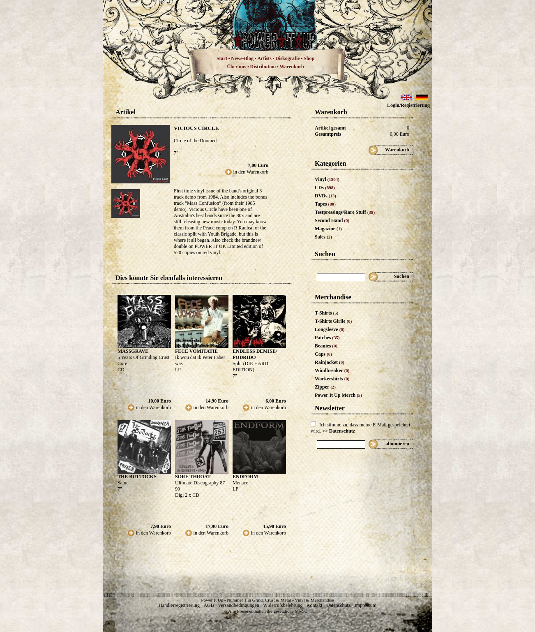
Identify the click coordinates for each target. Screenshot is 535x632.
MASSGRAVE (133, 351)
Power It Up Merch (338, 395)
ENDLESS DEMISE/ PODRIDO (255, 354)
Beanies (326, 346)
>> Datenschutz (338, 431)
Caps (323, 354)
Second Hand (332, 220)
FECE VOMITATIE (196, 351)
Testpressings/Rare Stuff (345, 212)
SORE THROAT (193, 476)
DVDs (325, 196)
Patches (327, 337)
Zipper (325, 387)
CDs (325, 187)
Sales (323, 237)
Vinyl (327, 179)
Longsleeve (330, 329)
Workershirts (332, 379)
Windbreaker (332, 370)
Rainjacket (329, 362)
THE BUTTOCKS (137, 476)
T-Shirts (326, 313)
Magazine (328, 229)
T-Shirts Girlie (333, 321)
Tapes (325, 204)
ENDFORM (245, 476)
